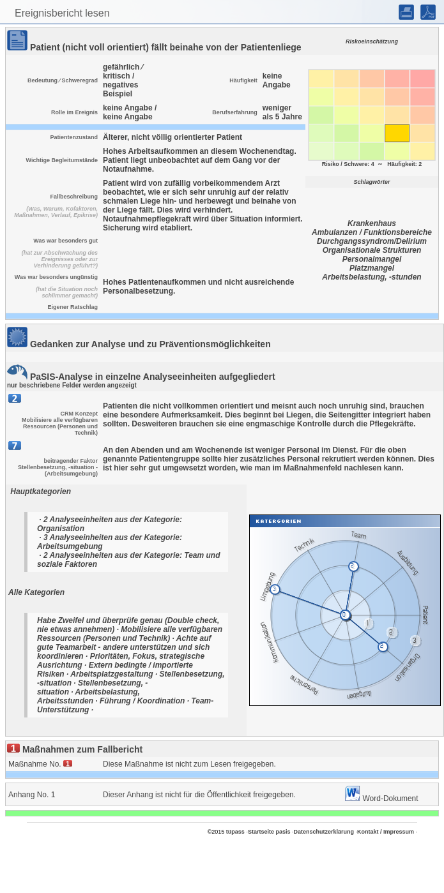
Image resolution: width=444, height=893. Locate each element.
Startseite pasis (269, 832)
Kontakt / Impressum (385, 832)
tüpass (235, 832)
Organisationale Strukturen (372, 250)
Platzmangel (371, 268)
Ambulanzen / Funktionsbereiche (372, 232)
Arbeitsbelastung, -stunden (371, 277)
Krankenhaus (372, 223)
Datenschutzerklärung (323, 832)
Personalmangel (372, 259)
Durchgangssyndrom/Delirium (372, 241)
